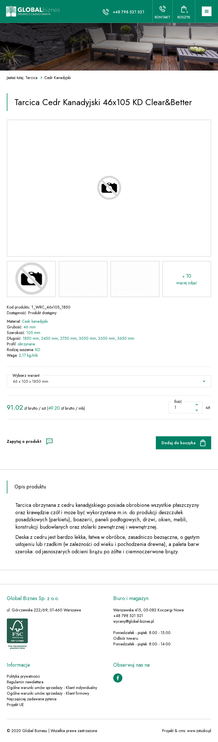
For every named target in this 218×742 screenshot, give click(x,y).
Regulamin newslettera (25, 682)
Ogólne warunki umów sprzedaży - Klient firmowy (48, 693)
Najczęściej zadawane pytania (31, 699)
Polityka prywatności (23, 676)
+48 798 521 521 (128, 12)
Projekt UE (15, 704)
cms (182, 731)
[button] (109, 381)
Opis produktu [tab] (30, 486)
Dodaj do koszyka (179, 443)
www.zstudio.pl (199, 731)
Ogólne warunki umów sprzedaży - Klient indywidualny (52, 687)
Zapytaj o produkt (24, 441)
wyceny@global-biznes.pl (133, 621)
